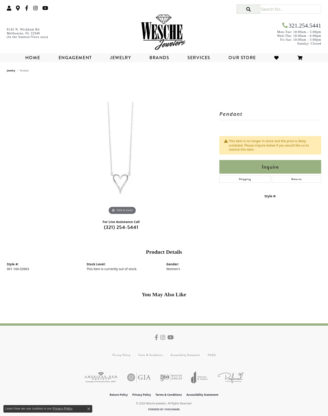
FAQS (211, 355)
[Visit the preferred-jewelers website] (231, 377)
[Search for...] (290, 9)
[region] (122, 147)
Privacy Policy (122, 355)
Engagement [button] (75, 57)
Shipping (245, 179)
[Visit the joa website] (199, 377)
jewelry (11, 70)
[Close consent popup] (88, 408)
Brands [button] (159, 57)
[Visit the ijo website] (171, 377)
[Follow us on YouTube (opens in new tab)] (45, 8)
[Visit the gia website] (139, 377)
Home (32, 57)
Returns (296, 179)
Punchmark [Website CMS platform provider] (172, 409)
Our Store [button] (242, 57)
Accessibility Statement (185, 355)
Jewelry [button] (120, 57)
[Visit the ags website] (101, 377)
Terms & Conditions (150, 355)
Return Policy (119, 395)
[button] (9, 8)
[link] (18, 8)
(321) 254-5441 (121, 227)
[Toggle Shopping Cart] (300, 57)
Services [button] (198, 57)
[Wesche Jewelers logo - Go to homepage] (164, 30)
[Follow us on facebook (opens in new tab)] (27, 8)
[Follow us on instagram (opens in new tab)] (35, 8)
